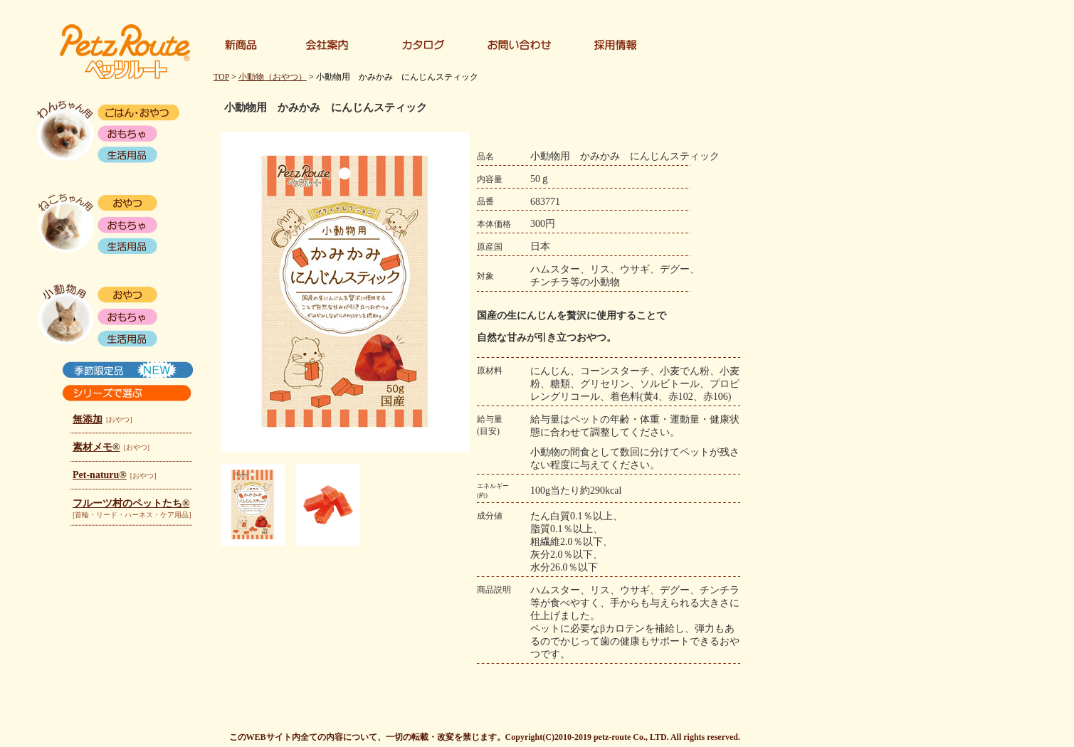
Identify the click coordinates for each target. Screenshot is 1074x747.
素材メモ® (96, 447)
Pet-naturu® (100, 475)
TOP (221, 77)
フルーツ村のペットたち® (131, 503)
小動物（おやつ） (272, 77)
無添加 (87, 419)
